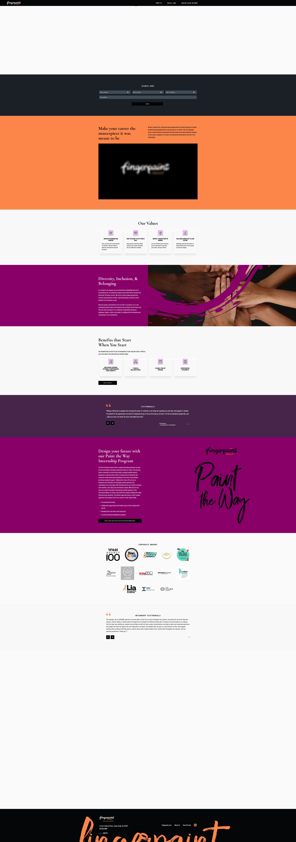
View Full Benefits (107, 383)
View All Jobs (187, 825)
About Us (159, 3)
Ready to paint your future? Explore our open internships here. (120, 520)
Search (147, 104)
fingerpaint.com (167, 825)
